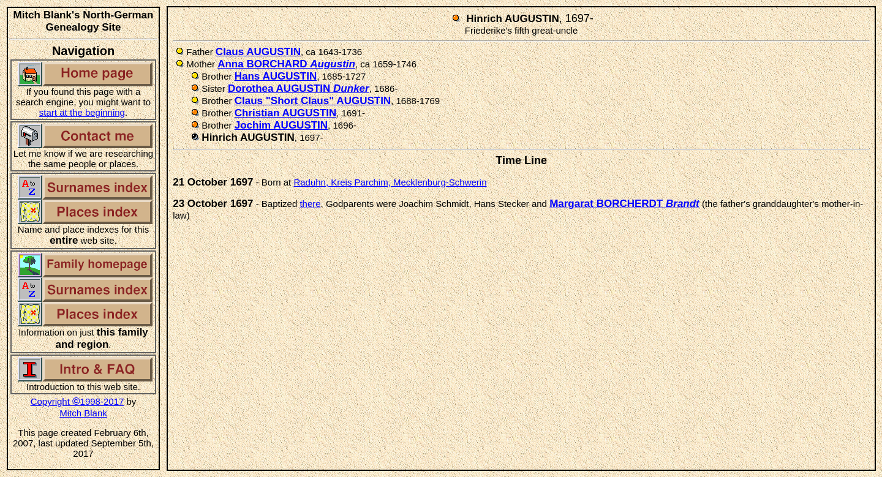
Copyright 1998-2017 (77, 401)
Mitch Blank (83, 413)
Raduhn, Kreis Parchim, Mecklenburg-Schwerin (389, 182)
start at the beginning (82, 112)
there (310, 203)
